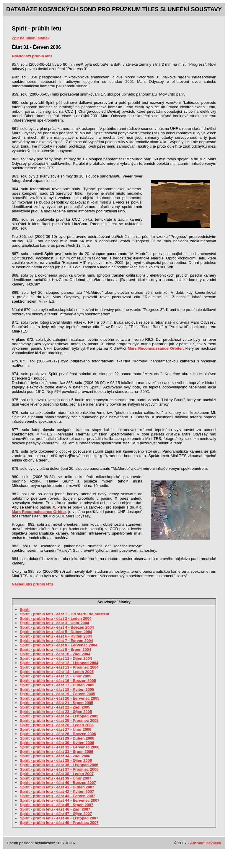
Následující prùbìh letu (32, 584)
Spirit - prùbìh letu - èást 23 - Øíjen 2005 (56, 711)
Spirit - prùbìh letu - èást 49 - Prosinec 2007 (59, 822)
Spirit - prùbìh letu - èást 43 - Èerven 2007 (57, 796)
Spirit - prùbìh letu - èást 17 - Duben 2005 (57, 685)
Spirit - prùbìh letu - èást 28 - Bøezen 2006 (58, 734)
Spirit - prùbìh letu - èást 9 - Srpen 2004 (55, 649)
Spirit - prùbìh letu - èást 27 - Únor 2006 (55, 729)
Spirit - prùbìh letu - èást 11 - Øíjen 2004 (56, 658)
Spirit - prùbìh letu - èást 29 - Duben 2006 (57, 738)
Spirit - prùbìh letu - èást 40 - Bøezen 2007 (58, 782)
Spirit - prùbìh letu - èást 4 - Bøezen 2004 (57, 627)
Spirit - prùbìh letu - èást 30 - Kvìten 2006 (57, 742)
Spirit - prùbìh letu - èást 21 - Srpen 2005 (56, 703)
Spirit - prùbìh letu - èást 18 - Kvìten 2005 (57, 689)
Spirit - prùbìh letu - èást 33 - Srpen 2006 (56, 751)
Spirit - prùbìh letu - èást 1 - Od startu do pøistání (64, 614)
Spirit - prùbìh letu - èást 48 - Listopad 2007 (59, 818)
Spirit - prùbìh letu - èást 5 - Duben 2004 (56, 632)
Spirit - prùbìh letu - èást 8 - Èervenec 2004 (58, 645)
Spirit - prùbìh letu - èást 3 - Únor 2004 (54, 623)
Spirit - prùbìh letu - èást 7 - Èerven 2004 (56, 640)
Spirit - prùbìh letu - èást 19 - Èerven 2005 (57, 694)
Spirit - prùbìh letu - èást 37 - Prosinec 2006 (59, 769)
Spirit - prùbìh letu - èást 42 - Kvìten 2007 (57, 791)
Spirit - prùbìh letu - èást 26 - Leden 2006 (57, 725)
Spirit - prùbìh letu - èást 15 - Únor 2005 (55, 676)
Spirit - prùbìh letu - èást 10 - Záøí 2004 (55, 654)
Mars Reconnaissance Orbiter (155, 348)
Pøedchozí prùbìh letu (32, 56)
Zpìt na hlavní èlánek (31, 38)
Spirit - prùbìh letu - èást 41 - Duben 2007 (57, 787)
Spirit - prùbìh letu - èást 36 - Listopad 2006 (59, 765)
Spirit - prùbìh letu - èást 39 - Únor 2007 (55, 778)
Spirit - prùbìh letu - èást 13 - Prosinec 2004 (59, 667)
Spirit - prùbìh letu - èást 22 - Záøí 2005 (55, 707)
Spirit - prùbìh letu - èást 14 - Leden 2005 (57, 671)
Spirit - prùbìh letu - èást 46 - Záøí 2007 (55, 809)
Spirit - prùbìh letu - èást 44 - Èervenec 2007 (59, 800)
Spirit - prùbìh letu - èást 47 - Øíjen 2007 (56, 813)
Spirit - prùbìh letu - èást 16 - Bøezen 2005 (58, 680)
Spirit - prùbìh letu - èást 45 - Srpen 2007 (56, 805)
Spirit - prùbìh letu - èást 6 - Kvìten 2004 (56, 636)
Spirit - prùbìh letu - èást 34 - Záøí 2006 (55, 756)
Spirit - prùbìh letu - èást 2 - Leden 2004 (56, 618)
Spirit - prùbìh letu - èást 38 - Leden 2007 (57, 774)
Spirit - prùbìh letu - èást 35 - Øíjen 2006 (56, 760)
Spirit (25, 609)
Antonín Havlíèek (205, 843)
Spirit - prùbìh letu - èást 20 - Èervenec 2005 (59, 698)
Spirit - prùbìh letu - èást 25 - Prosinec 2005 (59, 720)
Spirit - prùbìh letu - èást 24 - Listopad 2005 (59, 716)
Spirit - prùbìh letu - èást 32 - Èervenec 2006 (59, 747)
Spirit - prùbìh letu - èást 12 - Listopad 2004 (59, 663)
